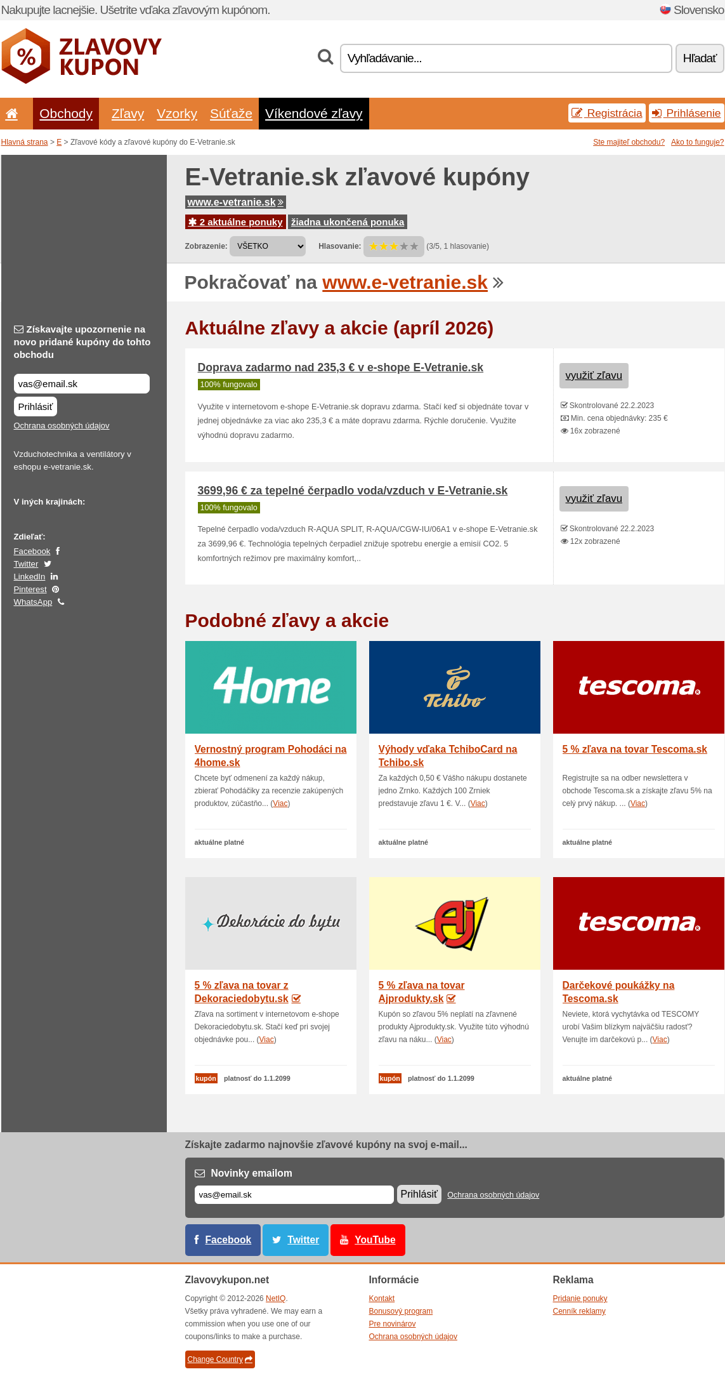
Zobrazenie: (206, 246)
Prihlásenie (686, 113)
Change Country (220, 1359)
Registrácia (607, 113)
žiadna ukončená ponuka (347, 221)
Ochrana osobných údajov (62, 425)
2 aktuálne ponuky (235, 221)
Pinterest (30, 589)
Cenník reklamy (579, 1311)
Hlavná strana (24, 142)
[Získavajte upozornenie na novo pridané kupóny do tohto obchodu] (82, 383)
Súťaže (231, 113)
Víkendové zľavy (313, 113)
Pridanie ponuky (580, 1298)
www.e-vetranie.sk (236, 202)
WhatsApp (33, 602)
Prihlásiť (35, 406)
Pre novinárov (392, 1323)
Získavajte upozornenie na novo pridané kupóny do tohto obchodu (82, 342)
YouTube (375, 1239)
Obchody (66, 113)
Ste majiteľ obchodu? (629, 142)
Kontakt (382, 1298)
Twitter (26, 564)
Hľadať (700, 58)
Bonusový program (401, 1311)
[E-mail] (294, 1195)
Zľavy (128, 113)
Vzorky (177, 113)
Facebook (32, 551)
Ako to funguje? (697, 142)
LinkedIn (30, 576)
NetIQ (275, 1298)
